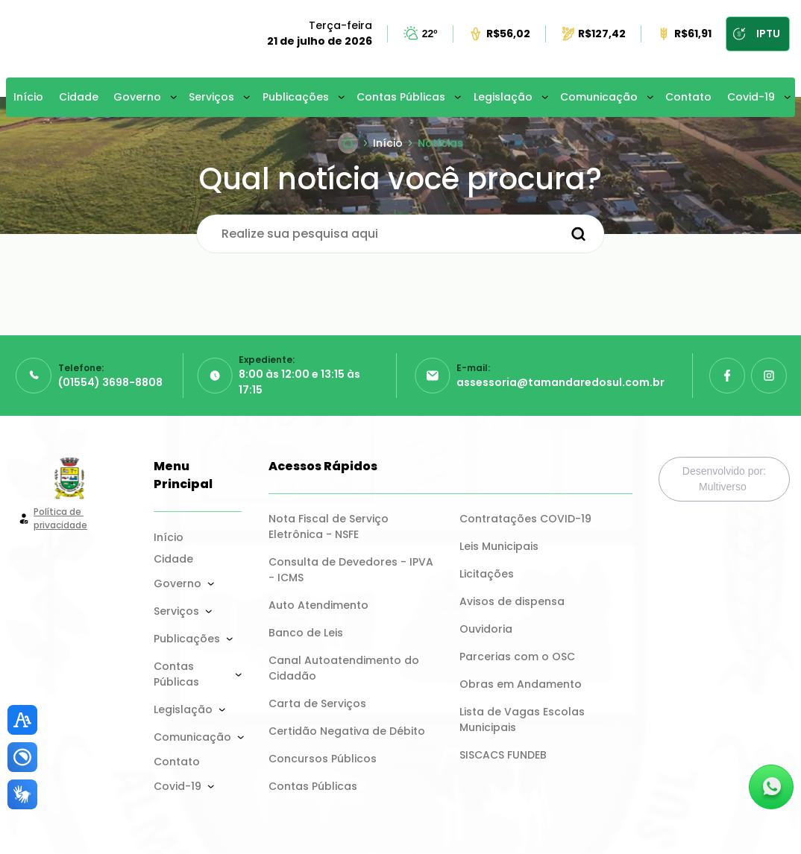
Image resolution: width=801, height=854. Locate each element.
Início (28, 96)
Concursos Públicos (322, 758)
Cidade (78, 96)
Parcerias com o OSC (517, 656)
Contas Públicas (400, 96)
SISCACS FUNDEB (503, 754)
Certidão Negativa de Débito (346, 731)
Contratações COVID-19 (525, 518)
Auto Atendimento (318, 605)
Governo (137, 96)
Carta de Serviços (317, 703)
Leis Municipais (498, 546)
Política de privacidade (60, 518)
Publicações (296, 96)
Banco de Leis (305, 632)
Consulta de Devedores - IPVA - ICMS (352, 569)
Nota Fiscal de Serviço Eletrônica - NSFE (330, 526)
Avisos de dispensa (512, 601)
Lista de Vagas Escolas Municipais (523, 719)
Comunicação (599, 96)
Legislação (503, 96)
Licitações (486, 573)
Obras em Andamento (520, 684)
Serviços (211, 96)
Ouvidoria (485, 628)
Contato (688, 96)
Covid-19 (751, 96)
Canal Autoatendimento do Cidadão (345, 668)
